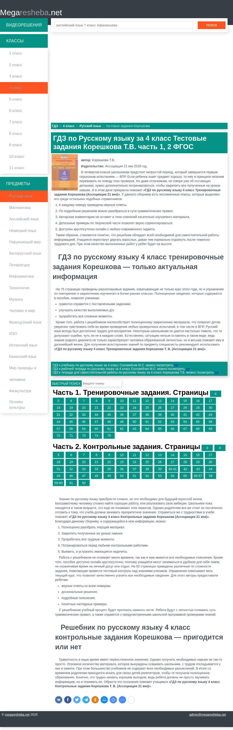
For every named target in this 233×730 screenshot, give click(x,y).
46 (84, 424)
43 (210, 417)
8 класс (15, 136)
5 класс (15, 102)
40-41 (172, 472)
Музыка (16, 302)
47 (96, 424)
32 (71, 417)
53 (172, 424)
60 (96, 431)
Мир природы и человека (22, 376)
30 (210, 410)
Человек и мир (22, 313)
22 (109, 410)
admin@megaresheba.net (207, 717)
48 (109, 424)
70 (58, 438)
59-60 (58, 486)
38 (147, 417)
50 (134, 424)
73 (84, 438)
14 (172, 403)
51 (147, 424)
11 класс (16, 170)
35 (109, 417)
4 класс (15, 90)
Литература (19, 268)
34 (96, 417)
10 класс (16, 159)
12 (147, 403)
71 (71, 438)
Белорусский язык (25, 256)
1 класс (15, 56)
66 (172, 431)
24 (134, 410)
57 (58, 431)
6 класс (15, 113)
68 (198, 431)
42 (198, 417)
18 (58, 410)
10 (122, 403)
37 (134, 417)
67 (185, 431)
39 (160, 417)
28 (185, 410)
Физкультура (20, 393)
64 (147, 431)
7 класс (15, 125)
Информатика (21, 279)
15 (185, 403)
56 (210, 424)
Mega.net (31, 13)
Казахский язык (22, 359)
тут (176, 368)
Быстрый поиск (66, 386)
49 (122, 424)
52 (160, 424)
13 (160, 403)
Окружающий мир (25, 245)
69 (210, 431)
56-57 (198, 479)
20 (84, 410)
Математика (20, 210)
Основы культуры (17, 408)
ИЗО (13, 336)
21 (96, 410)
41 (185, 417)
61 (109, 431)
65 (160, 431)
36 (122, 417)
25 (147, 410)
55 (198, 424)
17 (210, 403)
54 (185, 424)
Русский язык (21, 199)
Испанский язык (23, 348)
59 (84, 431)
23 (122, 410)
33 (84, 417)
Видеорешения (24, 27)
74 (96, 438)
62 (122, 431)
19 (71, 410)
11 (134, 403)
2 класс (15, 67)
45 (71, 424)
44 (58, 424)
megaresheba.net (17, 717)
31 (58, 417)
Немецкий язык (22, 233)
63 (134, 431)
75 (109, 438)
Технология (19, 290)
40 (172, 417)
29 (198, 410)
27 (172, 410)
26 (160, 410)
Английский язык (24, 222)
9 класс (15, 148)
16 (198, 403)
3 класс (15, 79)
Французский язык (25, 325)
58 (71, 431)
